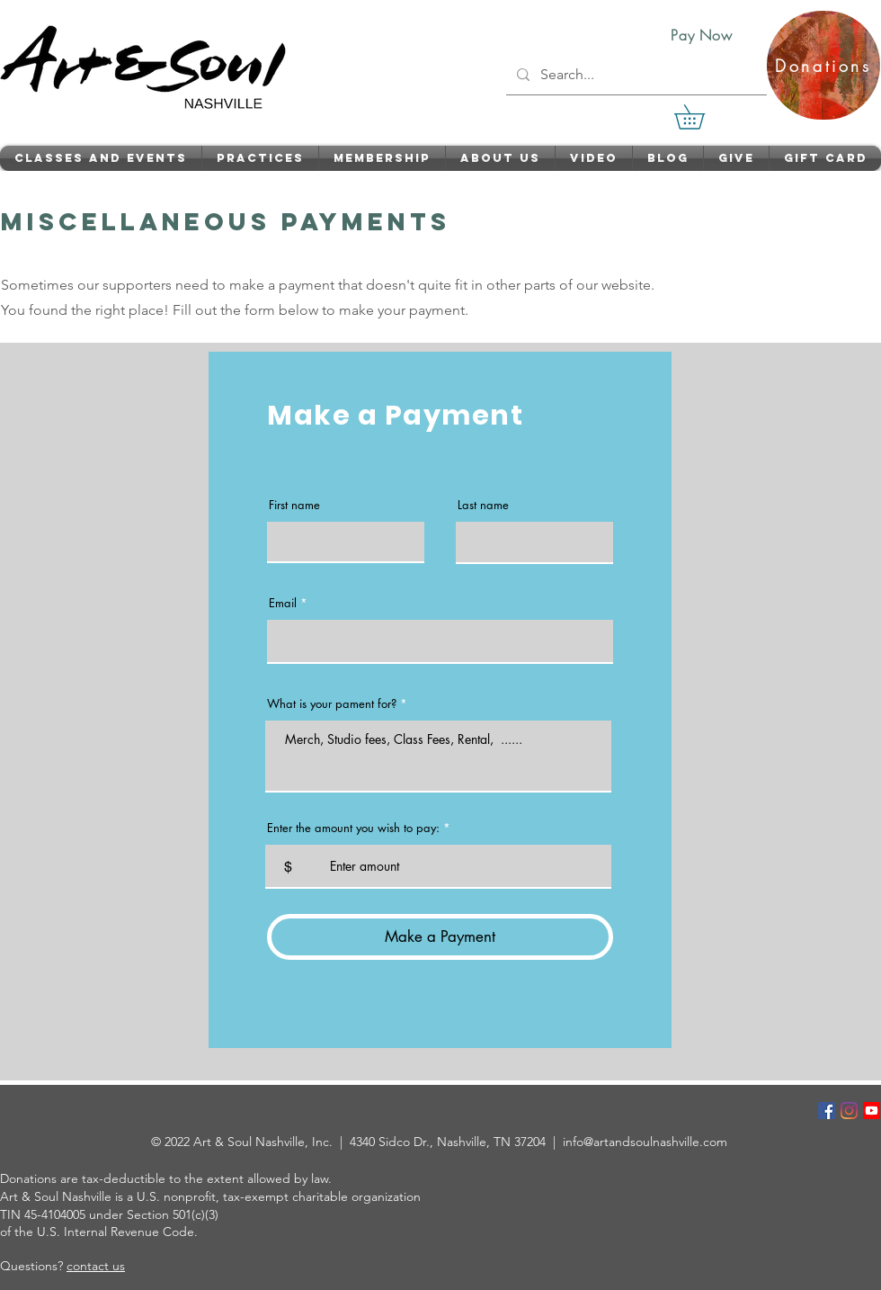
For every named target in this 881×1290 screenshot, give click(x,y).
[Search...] (634, 74)
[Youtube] (871, 1110)
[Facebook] (826, 1110)
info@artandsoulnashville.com (645, 1141)
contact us (96, 1266)
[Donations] (823, 65)
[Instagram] (849, 1110)
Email (283, 603)
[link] (701, 117)
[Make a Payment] (440, 937)
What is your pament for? (331, 704)
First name (294, 505)
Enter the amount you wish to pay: (353, 828)
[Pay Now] (701, 35)
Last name (483, 505)
